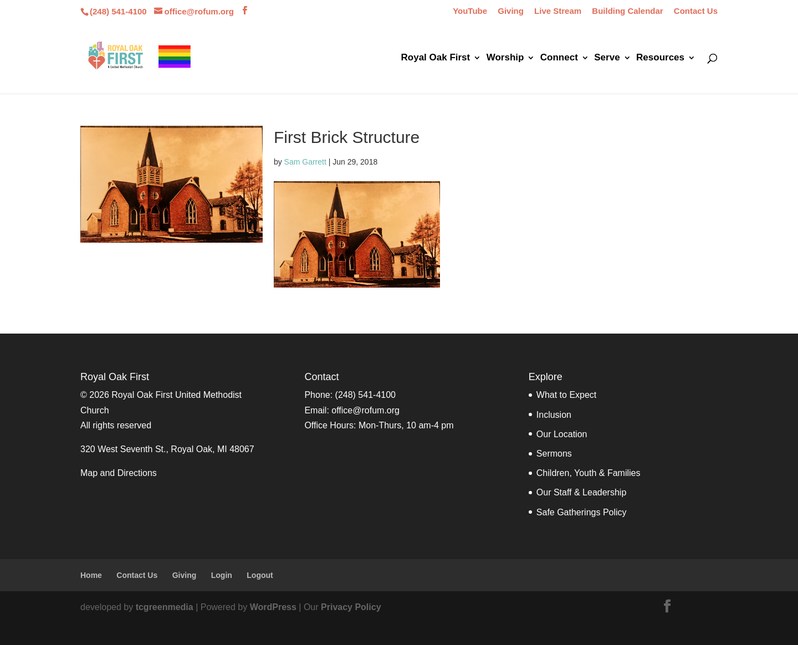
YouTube (470, 11)
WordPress (273, 607)
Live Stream (557, 11)
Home (91, 575)
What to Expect (566, 395)
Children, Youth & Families (588, 473)
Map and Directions (118, 473)
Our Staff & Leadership (581, 492)
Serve (607, 58)
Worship (505, 58)
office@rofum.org (365, 410)
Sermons (554, 453)
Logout (260, 575)
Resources (660, 58)
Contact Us (696, 11)
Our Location (561, 434)
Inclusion (553, 414)
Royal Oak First (435, 58)
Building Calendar (627, 11)
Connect (559, 58)
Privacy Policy (351, 607)
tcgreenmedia (164, 607)
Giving (511, 11)
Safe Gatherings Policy (581, 512)
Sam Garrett (305, 161)
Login (221, 575)
